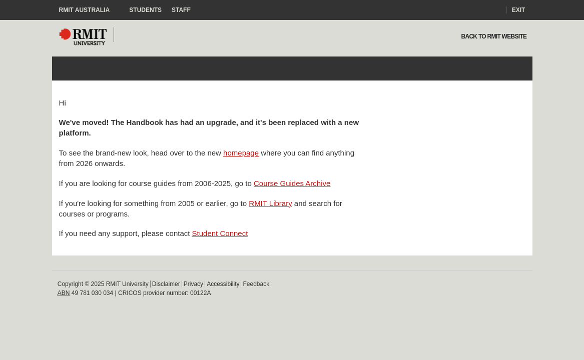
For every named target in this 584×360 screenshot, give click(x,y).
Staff (181, 10)
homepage (241, 152)
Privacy (193, 284)
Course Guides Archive (292, 183)
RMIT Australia (89, 10)
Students (145, 10)
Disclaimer (166, 284)
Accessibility (223, 284)
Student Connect (220, 233)
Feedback (256, 284)
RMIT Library (270, 203)
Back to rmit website (493, 36)
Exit (518, 10)
